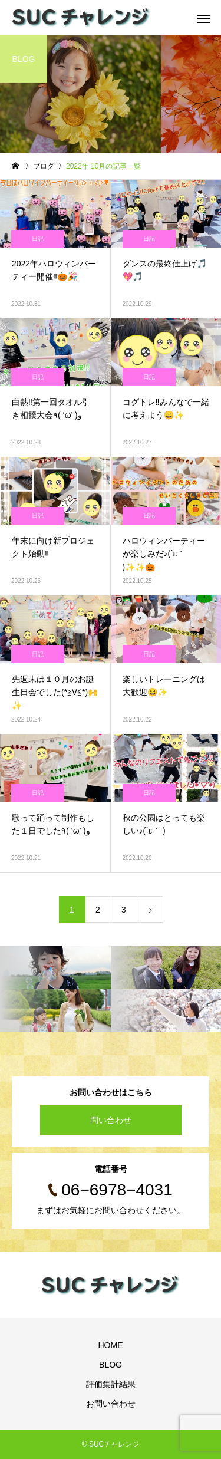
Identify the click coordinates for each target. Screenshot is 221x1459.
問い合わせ (110, 1120)
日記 (38, 238)
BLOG (110, 1364)
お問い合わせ (111, 1403)
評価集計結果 (111, 1384)
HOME (110, 1345)
